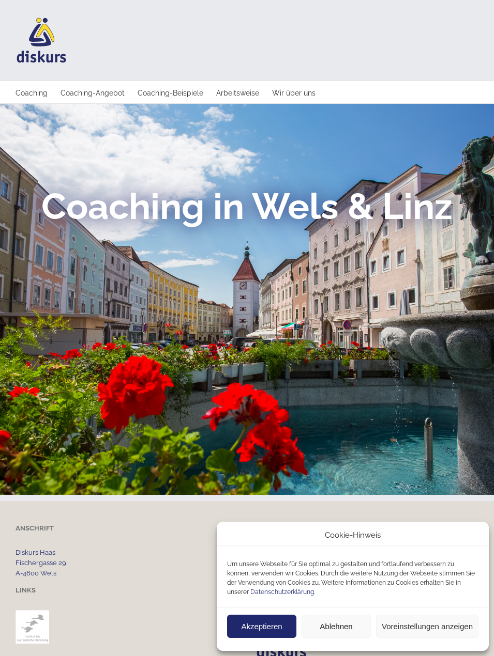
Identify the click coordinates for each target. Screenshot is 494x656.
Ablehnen (336, 626)
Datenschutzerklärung (282, 592)
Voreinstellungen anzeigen (427, 626)
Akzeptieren (261, 626)
